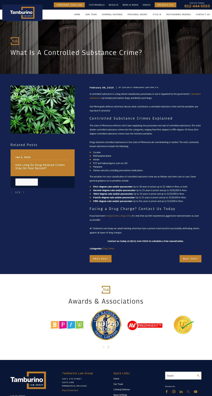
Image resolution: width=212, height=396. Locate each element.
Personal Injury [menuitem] (137, 14)
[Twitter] (188, 391)
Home (116, 378)
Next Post (190, 258)
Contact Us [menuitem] (203, 14)
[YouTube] (195, 391)
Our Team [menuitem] (91, 14)
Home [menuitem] (77, 14)
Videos (147, 5)
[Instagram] (173, 391)
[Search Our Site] (198, 375)
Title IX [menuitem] (157, 14)
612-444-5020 (197, 6)
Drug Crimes (108, 248)
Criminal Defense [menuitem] (112, 14)
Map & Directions (70, 390)
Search (170, 375)
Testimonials (97, 5)
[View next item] (23, 192)
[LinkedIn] (181, 391)
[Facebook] (166, 391)
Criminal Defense (122, 389)
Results (114, 5)
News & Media (131, 5)
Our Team (118, 384)
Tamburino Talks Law (69, 5)
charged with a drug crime (118, 215)
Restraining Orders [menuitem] (178, 14)
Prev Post (100, 258)
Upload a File (165, 5)
